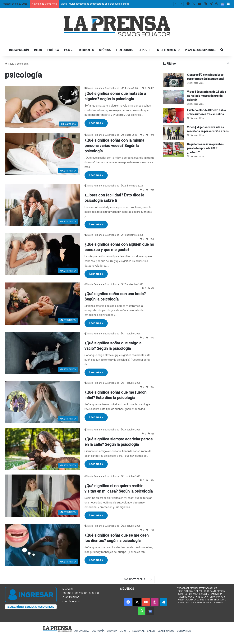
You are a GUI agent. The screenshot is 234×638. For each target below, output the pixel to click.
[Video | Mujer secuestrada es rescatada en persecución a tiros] (173, 132)
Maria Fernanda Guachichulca (103, 88)
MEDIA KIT (68, 588)
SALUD (151, 630)
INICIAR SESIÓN (19, 50)
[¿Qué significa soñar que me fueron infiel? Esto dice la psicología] (42, 402)
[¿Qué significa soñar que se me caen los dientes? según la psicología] (42, 545)
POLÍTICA (53, 50)
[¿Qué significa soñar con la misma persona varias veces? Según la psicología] (42, 154)
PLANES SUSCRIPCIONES (200, 50)
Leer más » (96, 123)
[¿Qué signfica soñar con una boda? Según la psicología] (42, 303)
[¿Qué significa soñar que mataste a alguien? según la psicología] (42, 107)
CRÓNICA (105, 50)
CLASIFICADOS (70, 597)
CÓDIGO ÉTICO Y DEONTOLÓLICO (80, 593)
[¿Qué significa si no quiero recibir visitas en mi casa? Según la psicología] (42, 496)
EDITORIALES (85, 50)
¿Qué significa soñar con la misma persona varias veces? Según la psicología (114, 145)
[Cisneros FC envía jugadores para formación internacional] (173, 80)
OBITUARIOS (184, 630)
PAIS (67, 50)
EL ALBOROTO (124, 50)
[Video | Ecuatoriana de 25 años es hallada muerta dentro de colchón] (173, 97)
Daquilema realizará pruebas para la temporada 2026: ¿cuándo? (205, 148)
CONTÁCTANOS (71, 601)
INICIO (38, 50)
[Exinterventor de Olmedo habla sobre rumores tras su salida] (173, 115)
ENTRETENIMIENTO (168, 50)
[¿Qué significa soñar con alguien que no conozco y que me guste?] (42, 254)
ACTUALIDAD (81, 630)
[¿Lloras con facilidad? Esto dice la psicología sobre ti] (42, 205)
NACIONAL (138, 630)
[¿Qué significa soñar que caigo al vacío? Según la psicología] (42, 353)
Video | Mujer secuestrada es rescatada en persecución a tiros (95, 3)
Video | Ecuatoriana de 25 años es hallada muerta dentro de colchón (206, 95)
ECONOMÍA (98, 630)
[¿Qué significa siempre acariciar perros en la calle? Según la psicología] (42, 449)
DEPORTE (144, 50)
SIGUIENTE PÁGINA (137, 579)
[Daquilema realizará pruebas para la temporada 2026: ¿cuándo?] (173, 149)
